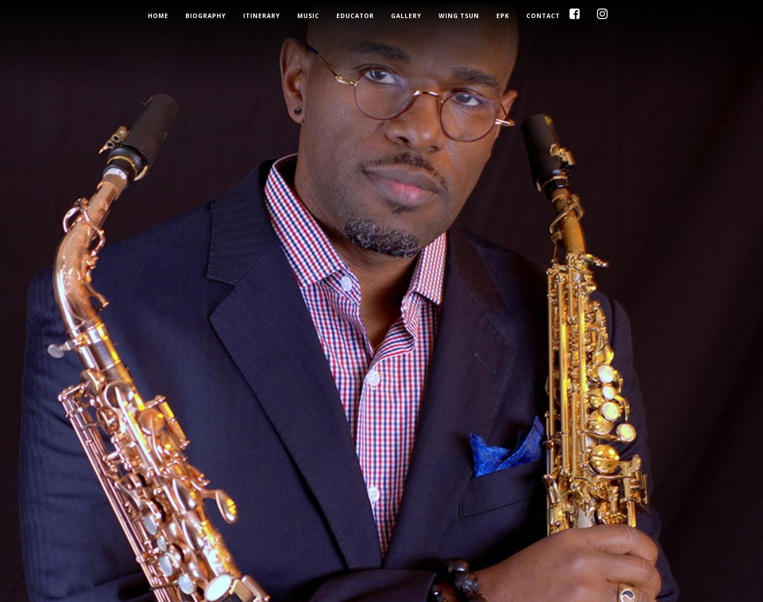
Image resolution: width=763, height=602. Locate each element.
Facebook (587, 16)
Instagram (615, 16)
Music (308, 16)
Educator (355, 16)
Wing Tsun (459, 16)
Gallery (406, 16)
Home (158, 16)
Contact (543, 16)
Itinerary (261, 16)
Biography (205, 16)
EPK (502, 16)
